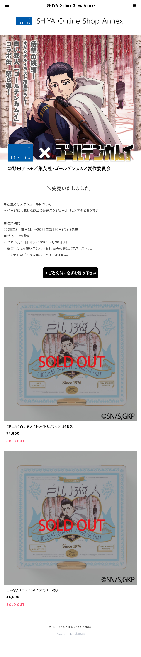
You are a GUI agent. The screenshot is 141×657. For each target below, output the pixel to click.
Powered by (70, 634)
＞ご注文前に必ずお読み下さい (70, 273)
